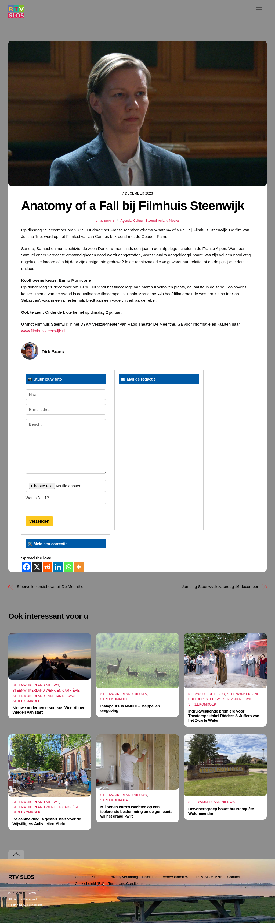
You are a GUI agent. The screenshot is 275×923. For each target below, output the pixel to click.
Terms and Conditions (125, 884)
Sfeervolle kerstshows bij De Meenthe (50, 586)
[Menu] (258, 7)
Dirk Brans (104, 220)
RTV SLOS (20, 893)
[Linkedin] (58, 567)
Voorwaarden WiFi (177, 877)
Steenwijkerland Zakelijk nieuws (43, 696)
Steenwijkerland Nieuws (162, 221)
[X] (37, 567)
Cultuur (138, 221)
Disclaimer (150, 877)
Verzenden (39, 521)
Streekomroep (26, 701)
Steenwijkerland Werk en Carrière (45, 690)
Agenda (125, 221)
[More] (79, 567)
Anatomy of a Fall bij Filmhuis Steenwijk (132, 206)
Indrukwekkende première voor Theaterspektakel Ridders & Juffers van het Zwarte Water (223, 716)
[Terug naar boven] (16, 854)
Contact (233, 877)
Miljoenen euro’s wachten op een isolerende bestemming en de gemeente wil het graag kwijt (136, 811)
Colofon (81, 877)
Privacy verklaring (123, 877)
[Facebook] (26, 567)
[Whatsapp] (68, 567)
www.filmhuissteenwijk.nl (43, 331)
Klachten (98, 877)
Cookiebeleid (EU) (89, 884)
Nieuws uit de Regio (206, 694)
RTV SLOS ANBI (209, 877)
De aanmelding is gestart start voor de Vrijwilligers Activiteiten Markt (46, 821)
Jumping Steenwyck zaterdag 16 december (220, 586)
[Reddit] (47, 567)
